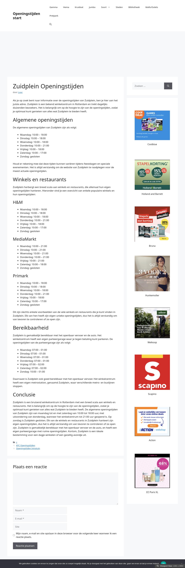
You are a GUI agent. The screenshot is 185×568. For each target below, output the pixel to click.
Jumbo (92, 7)
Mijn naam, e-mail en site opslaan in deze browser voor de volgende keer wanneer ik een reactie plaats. (66, 535)
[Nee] (181, 563)
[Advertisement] (92, 53)
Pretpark (53, 15)
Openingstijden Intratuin (28, 448)
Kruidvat (79, 7)
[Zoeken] (168, 86)
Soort (107, 7)
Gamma (53, 7)
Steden (119, 7)
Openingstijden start (26, 15)
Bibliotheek (134, 7)
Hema (66, 7)
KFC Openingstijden (25, 445)
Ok (163, 563)
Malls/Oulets (151, 7)
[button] (50, 24)
